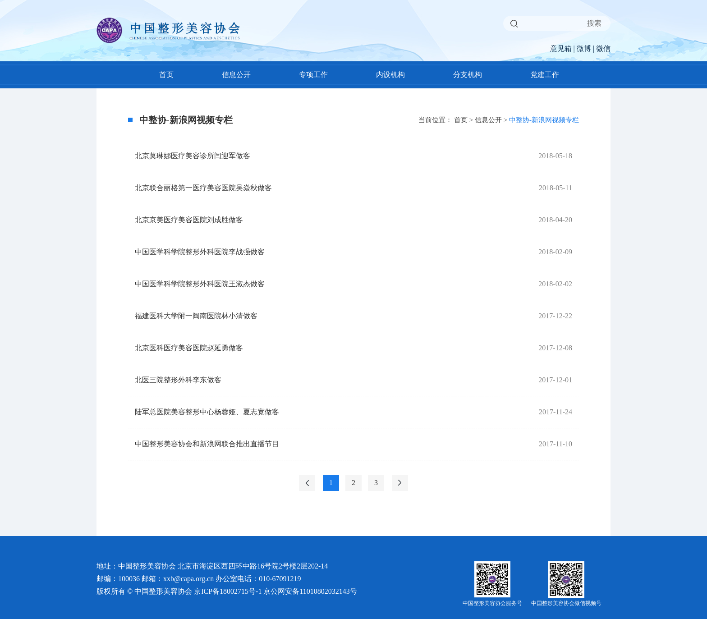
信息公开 (236, 74)
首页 (166, 74)
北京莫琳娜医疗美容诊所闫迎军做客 (192, 156)
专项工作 (313, 74)
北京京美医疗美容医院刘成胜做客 (189, 220)
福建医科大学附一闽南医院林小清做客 (196, 316)
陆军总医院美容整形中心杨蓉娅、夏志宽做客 (207, 412)
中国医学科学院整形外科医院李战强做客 (200, 252)
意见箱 (561, 48)
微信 (603, 48)
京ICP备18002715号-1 (228, 591)
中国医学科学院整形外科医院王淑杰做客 (200, 284)
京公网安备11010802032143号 (310, 591)
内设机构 (390, 74)
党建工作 (544, 74)
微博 (584, 48)
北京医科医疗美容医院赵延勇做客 (189, 348)
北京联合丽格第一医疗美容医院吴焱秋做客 (203, 188)
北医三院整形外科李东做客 (178, 380)
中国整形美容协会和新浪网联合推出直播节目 (207, 444)
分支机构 (467, 74)
